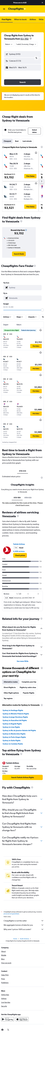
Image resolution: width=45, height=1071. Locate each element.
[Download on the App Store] (22, 1015)
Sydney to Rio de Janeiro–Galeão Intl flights (19, 727)
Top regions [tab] (8, 695)
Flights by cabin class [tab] (28, 684)
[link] (19, 250)
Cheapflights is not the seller (24, 916)
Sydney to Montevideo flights (14, 730)
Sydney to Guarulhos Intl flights (15, 717)
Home (15, 935)
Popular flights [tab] (28, 689)
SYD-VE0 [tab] (17, 494)
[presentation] (31, 35)
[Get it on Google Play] (7, 1015)
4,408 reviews (19, 547)
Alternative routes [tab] (11, 678)
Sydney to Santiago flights (13, 706)
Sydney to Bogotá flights (12, 720)
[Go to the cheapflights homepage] (17, 9)
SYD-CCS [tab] (22, 467)
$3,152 (25, 34)
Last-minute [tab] (27, 137)
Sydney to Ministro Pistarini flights (16, 710)
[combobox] (9, 40)
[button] (42, 2)
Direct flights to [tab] (10, 684)
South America (24, 935)
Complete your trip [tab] (29, 678)
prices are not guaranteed (11, 910)
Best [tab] (16, 137)
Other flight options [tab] (11, 689)
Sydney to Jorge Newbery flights (15, 713)
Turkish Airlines (19, 540)
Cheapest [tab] (7, 137)
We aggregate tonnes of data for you (24, 921)
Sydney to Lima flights (11, 723)
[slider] (42, 306)
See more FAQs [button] (22, 657)
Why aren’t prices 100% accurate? (24, 925)
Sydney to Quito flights (11, 737)
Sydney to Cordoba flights (13, 740)
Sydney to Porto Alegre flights (14, 733)
